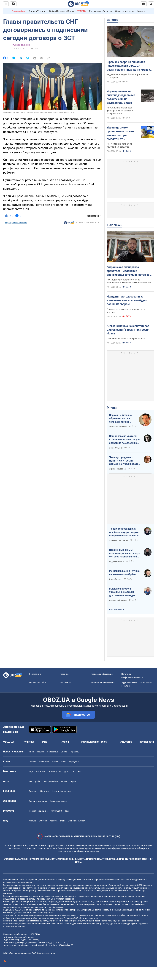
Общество (126, 741)
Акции (64, 781)
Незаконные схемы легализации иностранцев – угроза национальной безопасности (124, 553)
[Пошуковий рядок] (151, 4)
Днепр (64, 752)
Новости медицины (38, 811)
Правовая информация (102, 674)
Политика (28, 741)
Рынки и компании (21, 45)
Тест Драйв (34, 781)
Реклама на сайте (37, 682)
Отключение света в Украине (130, 11)
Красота (53, 821)
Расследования (90, 741)
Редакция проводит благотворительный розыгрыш (128, 76)
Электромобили (50, 781)
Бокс (63, 761)
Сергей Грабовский (117, 469)
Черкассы (74, 752)
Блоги (103, 741)
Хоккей (55, 761)
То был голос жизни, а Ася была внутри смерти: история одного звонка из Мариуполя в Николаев (124, 532)
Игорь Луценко (116, 448)
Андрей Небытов (116, 561)
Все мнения (115, 609)
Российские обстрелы (100, 11)
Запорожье (52, 752)
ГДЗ (31, 771)
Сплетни (43, 821)
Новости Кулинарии (61, 791)
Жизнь (66, 741)
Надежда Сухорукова (118, 540)
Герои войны (18, 11)
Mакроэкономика (58, 801)
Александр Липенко (118, 600)
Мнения (112, 407)
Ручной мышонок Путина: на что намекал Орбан (124, 572)
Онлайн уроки (54, 771)
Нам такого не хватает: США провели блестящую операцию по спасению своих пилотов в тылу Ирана (124, 440)
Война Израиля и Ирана (61, 11)
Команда (64, 674)
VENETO (81, 11)
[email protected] (39, 945)
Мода (62, 821)
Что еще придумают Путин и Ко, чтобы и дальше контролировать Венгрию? (123, 461)
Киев (31, 752)
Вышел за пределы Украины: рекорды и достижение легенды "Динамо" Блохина (122, 592)
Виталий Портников (118, 427)
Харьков (40, 752)
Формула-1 (74, 761)
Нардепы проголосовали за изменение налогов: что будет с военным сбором (128, 300)
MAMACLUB (56, 811)
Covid (67, 811)
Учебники (40, 771)
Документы (65, 682)
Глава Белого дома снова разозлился (126, 338)
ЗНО (73, 771)
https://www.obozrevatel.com (107, 879)
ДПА (66, 771)
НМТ (80, 771)
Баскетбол (44, 761)
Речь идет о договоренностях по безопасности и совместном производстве (129, 281)
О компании (35, 674)
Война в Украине (37, 11)
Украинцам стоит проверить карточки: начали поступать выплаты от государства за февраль (123, 133)
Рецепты (33, 791)
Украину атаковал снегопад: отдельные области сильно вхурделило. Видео (121, 97)
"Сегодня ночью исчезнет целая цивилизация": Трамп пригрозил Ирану (128, 329)
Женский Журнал (76, 821)
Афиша (32, 821)
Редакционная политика (16, 222)
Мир (44, 741)
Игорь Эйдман (115, 579)
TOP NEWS (114, 225)
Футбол (32, 761)
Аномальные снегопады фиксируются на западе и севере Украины (120, 110)
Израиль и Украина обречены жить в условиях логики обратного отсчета (120, 419)
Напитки (44, 791)
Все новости (146, 741)
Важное (112, 20)
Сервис (73, 781)
